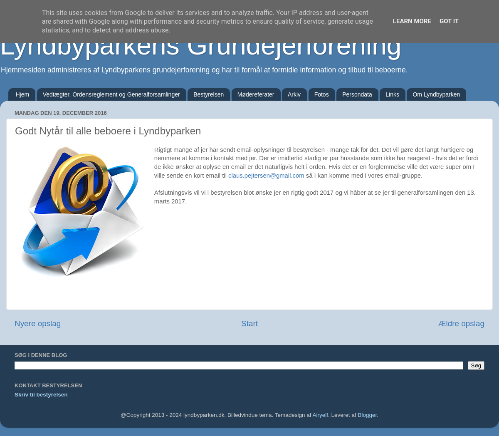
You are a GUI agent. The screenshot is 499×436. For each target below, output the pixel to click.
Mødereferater (255, 94)
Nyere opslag (38, 323)
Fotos (321, 94)
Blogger (367, 415)
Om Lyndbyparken (436, 94)
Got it (449, 21)
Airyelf (321, 415)
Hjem (23, 94)
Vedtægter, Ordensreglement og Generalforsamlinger (111, 94)
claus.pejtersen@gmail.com (266, 175)
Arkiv (294, 94)
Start (249, 323)
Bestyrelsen (208, 94)
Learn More (412, 21)
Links (392, 94)
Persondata (357, 94)
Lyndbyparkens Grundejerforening (200, 45)
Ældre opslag (461, 323)
